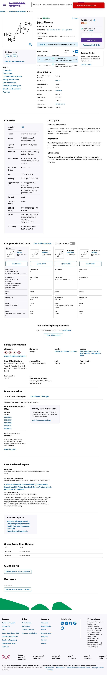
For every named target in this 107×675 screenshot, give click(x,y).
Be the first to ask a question (18, 572)
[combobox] (57, 4)
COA (7, 56)
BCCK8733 (7, 426)
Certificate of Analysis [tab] (15, 396)
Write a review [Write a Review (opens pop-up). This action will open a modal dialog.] (55, 30)
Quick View (16, 264)
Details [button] (90, 31)
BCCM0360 (8, 423)
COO (14, 56)
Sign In (42, 44)
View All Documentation (14, 61)
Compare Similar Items (12, 76)
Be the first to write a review (18, 589)
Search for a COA (10, 449)
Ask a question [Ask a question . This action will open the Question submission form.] (67, 30)
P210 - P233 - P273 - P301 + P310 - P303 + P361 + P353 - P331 (90, 353)
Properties (7, 70)
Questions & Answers (12, 89)
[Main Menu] (4, 4)
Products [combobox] (36, 4)
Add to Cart (91, 40)
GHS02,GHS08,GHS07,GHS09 (15, 356)
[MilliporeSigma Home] (17, 4)
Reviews (6, 92)
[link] (11, 622)
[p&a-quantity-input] (91, 35)
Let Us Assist (86, 65)
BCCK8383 (7, 429)
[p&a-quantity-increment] (100, 35)
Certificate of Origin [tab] (40, 396)
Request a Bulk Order (91, 45)
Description (7, 73)
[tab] (4, 11)
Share (75, 18)
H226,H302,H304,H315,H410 (66, 351)
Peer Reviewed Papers (12, 86)
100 (22, 127)
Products (2, 11)
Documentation (9, 82)
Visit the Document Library (41, 420)
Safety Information (11, 79)
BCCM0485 (8, 420)
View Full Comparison (42, 243)
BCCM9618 (8, 417)
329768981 (58, 91)
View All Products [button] (53, 335)
